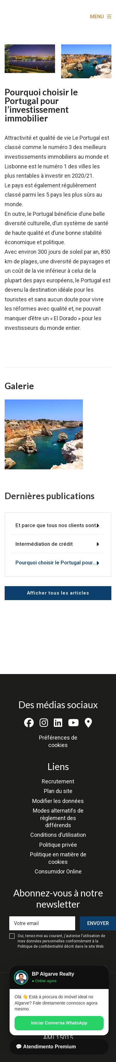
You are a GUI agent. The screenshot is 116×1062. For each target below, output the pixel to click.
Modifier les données (58, 801)
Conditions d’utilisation (58, 835)
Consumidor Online (58, 871)
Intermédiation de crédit (44, 544)
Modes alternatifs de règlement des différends (58, 817)
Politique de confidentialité (40, 946)
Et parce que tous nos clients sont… (57, 525)
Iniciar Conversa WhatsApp (59, 1022)
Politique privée (58, 844)
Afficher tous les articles (58, 593)
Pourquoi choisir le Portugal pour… (55, 562)
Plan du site (58, 791)
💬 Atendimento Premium (46, 1046)
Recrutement (58, 781)
